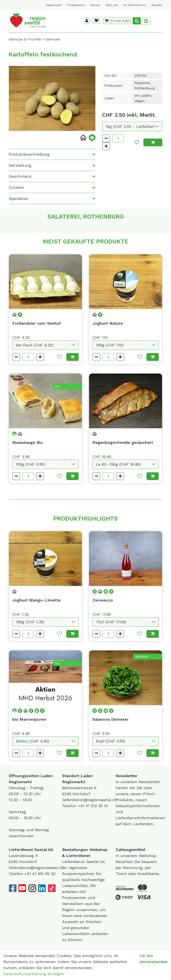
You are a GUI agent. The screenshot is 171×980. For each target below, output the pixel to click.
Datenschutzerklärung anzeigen (33, 973)
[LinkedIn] (42, 888)
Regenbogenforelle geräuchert (122, 442)
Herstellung (20, 165)
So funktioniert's (134, 5)
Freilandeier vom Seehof (36, 323)
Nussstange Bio (27, 442)
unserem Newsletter (140, 781)
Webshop (98, 849)
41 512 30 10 (97, 805)
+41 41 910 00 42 (39, 873)
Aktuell (95, 5)
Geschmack (20, 176)
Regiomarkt (54, 5)
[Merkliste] (96, 21)
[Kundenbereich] (86, 21)
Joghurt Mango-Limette (36, 600)
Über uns (112, 5)
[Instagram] (32, 888)
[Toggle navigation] (146, 21)
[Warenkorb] (109, 21)
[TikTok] (51, 888)
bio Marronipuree (29, 719)
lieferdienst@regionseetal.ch (89, 799)
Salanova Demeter (110, 719)
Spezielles (18, 198)
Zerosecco (102, 600)
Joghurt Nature (107, 323)
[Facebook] (12, 888)
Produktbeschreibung (29, 154)
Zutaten (16, 187)
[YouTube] (22, 888)
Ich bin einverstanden (154, 958)
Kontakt (157, 5)
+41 (82, 805)
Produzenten (76, 5)
